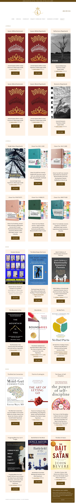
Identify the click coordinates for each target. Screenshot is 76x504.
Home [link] (13, 19)
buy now (38, 183)
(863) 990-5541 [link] (67, 11)
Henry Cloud (35, 354)
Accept (63, 499)
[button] (62, 19)
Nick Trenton (36, 419)
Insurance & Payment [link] (53, 19)
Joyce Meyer (36, 478)
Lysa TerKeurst (13, 485)
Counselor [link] (26, 19)
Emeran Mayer (13, 419)
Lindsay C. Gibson (59, 297)
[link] (38, 10)
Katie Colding (13, 69)
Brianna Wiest (13, 350)
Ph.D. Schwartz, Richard (61, 352)
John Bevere (59, 479)
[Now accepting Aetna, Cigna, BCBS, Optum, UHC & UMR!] (38, 1)
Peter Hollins (59, 424)
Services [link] (18, 19)
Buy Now (15, 73)
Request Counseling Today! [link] (38, 19)
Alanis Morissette (63, 353)
